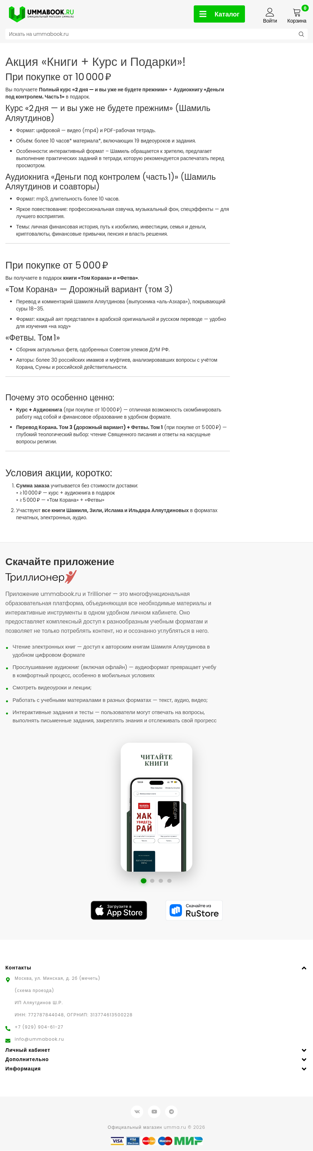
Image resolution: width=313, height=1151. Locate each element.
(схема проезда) (34, 991)
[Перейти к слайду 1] (143, 881)
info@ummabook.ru (39, 1039)
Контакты (18, 968)
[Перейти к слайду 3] (161, 881)
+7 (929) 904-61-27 (39, 1027)
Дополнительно (27, 1059)
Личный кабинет (27, 1050)
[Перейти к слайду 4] (169, 881)
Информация (23, 1069)
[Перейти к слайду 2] (152, 881)
